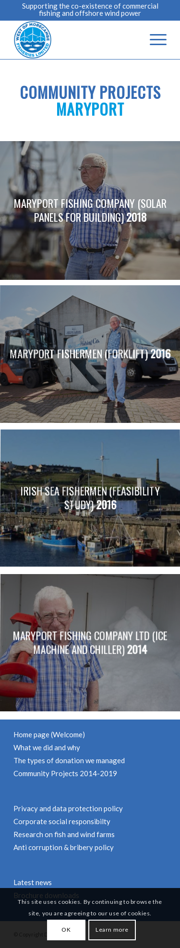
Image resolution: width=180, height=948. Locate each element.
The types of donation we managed (69, 760)
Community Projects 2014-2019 (65, 773)
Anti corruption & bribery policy (63, 847)
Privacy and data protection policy (68, 808)
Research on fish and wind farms (64, 834)
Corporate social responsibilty (61, 821)
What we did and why (46, 747)
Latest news (32, 882)
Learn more (112, 929)
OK (66, 929)
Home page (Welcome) (49, 734)
